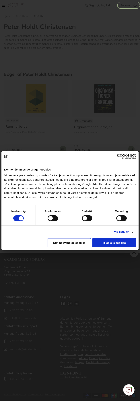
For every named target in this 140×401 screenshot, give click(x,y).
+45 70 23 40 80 (21, 310)
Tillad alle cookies (114, 242)
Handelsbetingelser (15, 394)
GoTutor (104, 358)
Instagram (70, 303)
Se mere (131, 149)
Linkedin (76, 303)
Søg (91, 5)
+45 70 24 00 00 (21, 379)
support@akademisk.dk (26, 349)
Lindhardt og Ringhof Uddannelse (83, 354)
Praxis (93, 358)
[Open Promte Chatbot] (129, 390)
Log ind (105, 5)
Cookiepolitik (35, 394)
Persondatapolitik (55, 394)
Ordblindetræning (98, 362)
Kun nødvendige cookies (69, 242)
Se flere (36, 117)
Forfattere (22, 16)
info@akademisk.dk (23, 318)
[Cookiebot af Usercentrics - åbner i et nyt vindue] (120, 156)
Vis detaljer (121, 231)
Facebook (63, 303)
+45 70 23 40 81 (21, 341)
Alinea (83, 358)
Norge (79, 362)
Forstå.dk (70, 366)
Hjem (7, 16)
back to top (134, 253)
